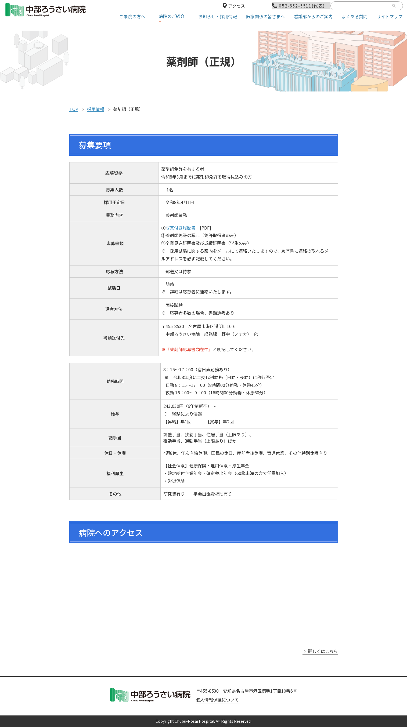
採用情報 (95, 109)
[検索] (361, 6)
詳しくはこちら (323, 651)
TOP (73, 109)
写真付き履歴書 (180, 227)
